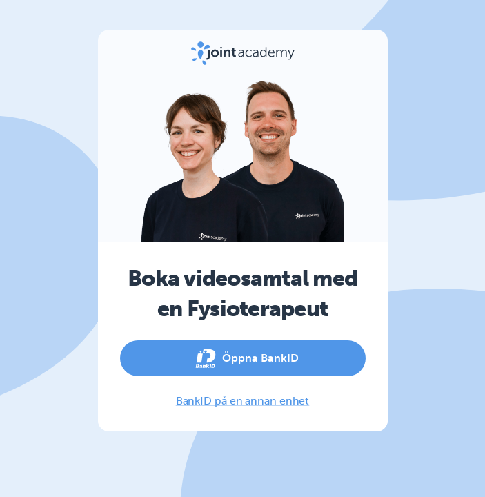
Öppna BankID (243, 358)
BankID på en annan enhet (243, 400)
